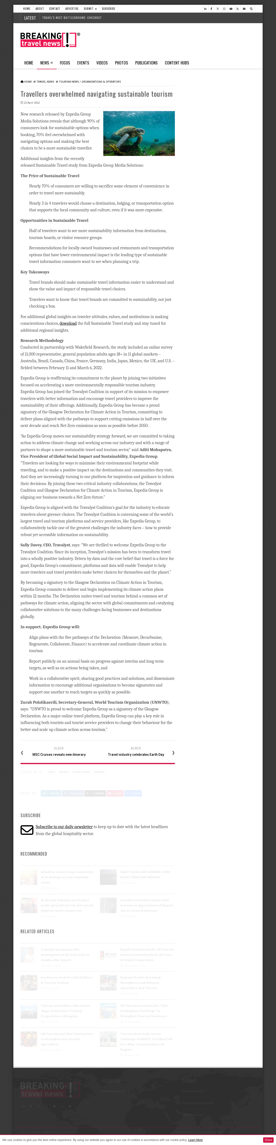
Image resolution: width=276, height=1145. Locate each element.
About (40, 9)
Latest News (200, 180)
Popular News (237, 180)
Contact (54, 9)
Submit (90, 9)
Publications (146, 63)
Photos (121, 63)
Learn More (195, 1140)
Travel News (45, 81)
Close (268, 1140)
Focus (65, 63)
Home (27, 9)
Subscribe (108, 9)
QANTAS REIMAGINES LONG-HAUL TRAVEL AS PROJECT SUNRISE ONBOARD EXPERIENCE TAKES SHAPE (225, 267)
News (46, 64)
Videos (102, 63)
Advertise (72, 9)
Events (83, 63)
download (68, 323)
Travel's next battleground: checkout (72, 18)
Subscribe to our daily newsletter (64, 826)
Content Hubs (177, 63)
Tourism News (69, 81)
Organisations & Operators (101, 81)
